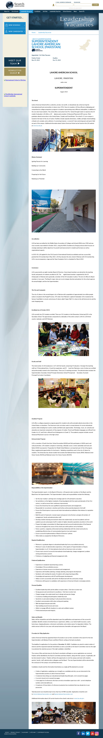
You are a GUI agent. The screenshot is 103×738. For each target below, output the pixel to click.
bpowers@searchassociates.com (63, 694)
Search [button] (81, 11)
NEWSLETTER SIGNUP (14, 71)
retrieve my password (75, 8)
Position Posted (36, 58)
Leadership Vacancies (26, 11)
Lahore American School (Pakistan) (46, 45)
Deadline (55, 58)
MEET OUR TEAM (15, 62)
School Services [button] (67, 11)
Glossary (25, 732)
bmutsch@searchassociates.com (42, 694)
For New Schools (9, 23)
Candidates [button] (37, 11)
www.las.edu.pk (37, 125)
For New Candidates (10, 29)
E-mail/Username (63, 2)
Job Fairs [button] (45, 11)
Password (77, 2)
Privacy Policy (15, 732)
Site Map (33, 732)
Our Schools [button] (15, 11)
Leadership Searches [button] (55, 11)
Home (7, 732)
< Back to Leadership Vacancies (41, 39)
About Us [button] (6, 11)
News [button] (75, 11)
